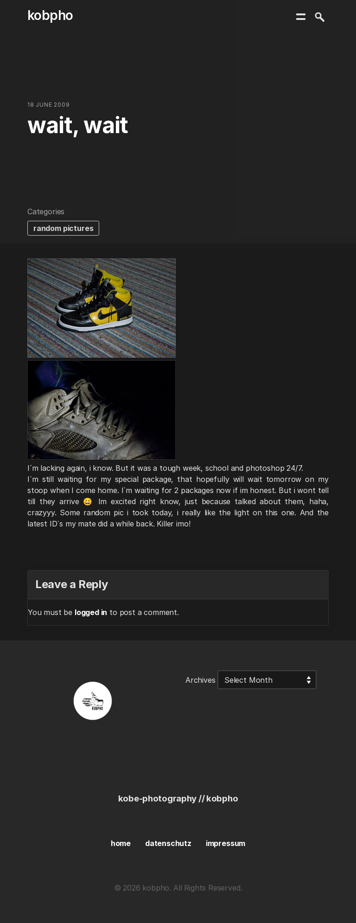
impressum (225, 843)
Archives (200, 680)
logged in (91, 612)
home (121, 843)
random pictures (63, 228)
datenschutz (168, 843)
